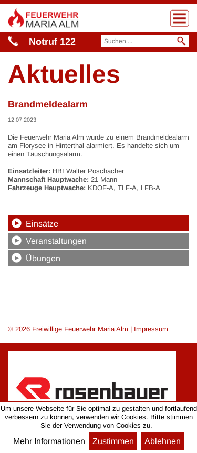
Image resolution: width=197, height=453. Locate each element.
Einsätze (42, 223)
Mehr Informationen (49, 441)
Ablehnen (162, 441)
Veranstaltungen (56, 241)
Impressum (151, 329)
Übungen (43, 258)
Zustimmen (113, 441)
